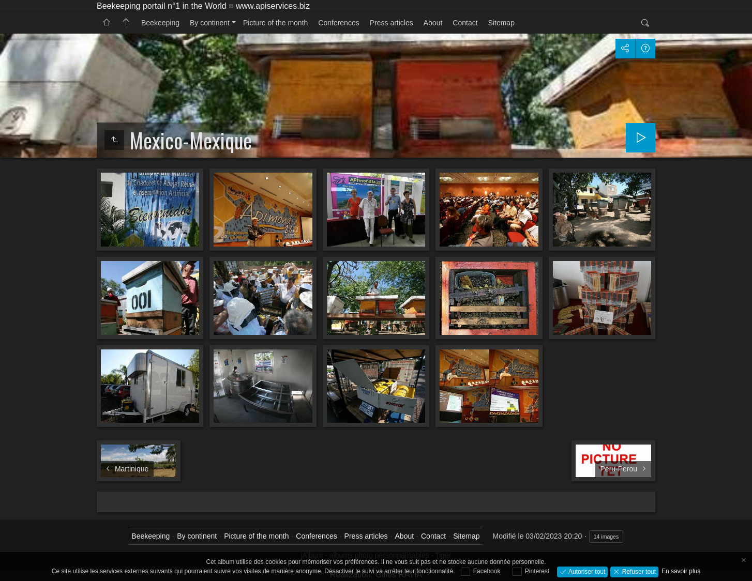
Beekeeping (160, 23)
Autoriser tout (586, 571)
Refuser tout (638, 571)
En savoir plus (680, 571)
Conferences (338, 23)
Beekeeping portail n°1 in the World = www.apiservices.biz (203, 6)
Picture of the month (275, 23)
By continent (210, 23)
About (433, 23)
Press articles (391, 23)
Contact (465, 23)
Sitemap (501, 23)
